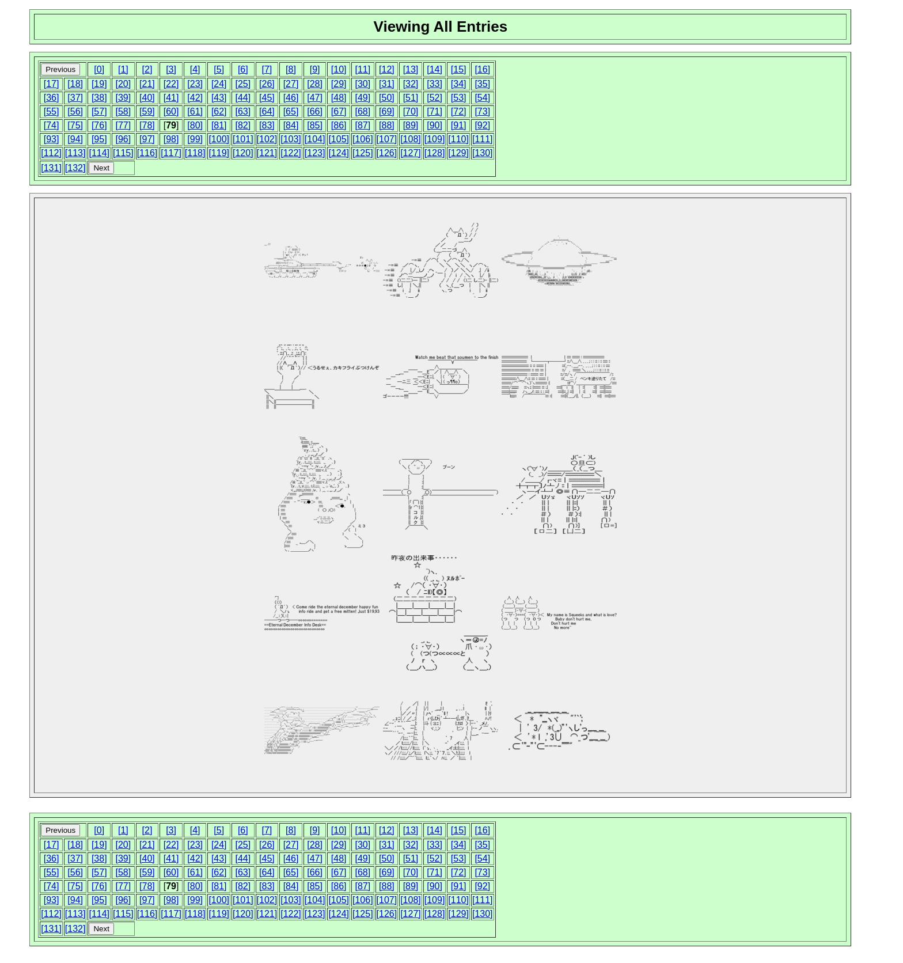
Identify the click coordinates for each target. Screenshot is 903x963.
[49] (362, 98)
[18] (75, 84)
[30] (362, 84)
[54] (482, 98)
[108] (410, 139)
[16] (482, 69)
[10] (339, 69)
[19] (99, 84)
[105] (338, 139)
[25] (243, 84)
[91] (458, 125)
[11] (362, 69)
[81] (219, 125)
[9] (315, 69)
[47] (314, 98)
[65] (291, 111)
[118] (195, 153)
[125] (362, 153)
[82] (243, 125)
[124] (338, 153)
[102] (267, 139)
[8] (291, 69)
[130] (482, 153)
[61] (195, 111)
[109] (434, 139)
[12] (386, 69)
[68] (362, 111)
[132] (75, 168)
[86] (339, 125)
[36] (51, 98)
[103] (290, 139)
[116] (147, 153)
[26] (267, 84)
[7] (267, 69)
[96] (123, 139)
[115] (123, 153)
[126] (387, 153)
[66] (314, 111)
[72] (458, 111)
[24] (219, 84)
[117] (171, 153)
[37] (75, 98)
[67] (339, 111)
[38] (99, 98)
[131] (51, 168)
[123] (315, 153)
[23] (195, 84)
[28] (314, 84)
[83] (267, 125)
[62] (219, 111)
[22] (171, 84)
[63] (243, 111)
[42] (195, 98)
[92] (482, 125)
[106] (362, 139)
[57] (99, 111)
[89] (411, 125)
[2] (147, 69)
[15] (458, 69)
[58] (123, 111)
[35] (482, 84)
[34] (458, 84)
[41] (171, 98)
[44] (243, 98)
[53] (458, 98)
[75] (75, 125)
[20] (123, 84)
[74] (51, 125)
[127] (410, 153)
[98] (171, 139)
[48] (339, 98)
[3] (171, 69)
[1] (123, 69)
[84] (291, 125)
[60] (171, 111)
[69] (386, 111)
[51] (411, 98)
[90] (434, 125)
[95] (99, 139)
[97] (147, 139)
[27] (291, 84)
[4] (195, 69)
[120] (243, 153)
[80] (195, 125)
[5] (219, 69)
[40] (147, 98)
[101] (243, 139)
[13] (411, 69)
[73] (482, 111)
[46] (291, 98)
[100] (218, 139)
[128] (434, 153)
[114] (99, 153)
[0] (99, 69)
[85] (314, 125)
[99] (195, 139)
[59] (147, 111)
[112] (51, 153)
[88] (386, 125)
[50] (386, 98)
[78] (147, 125)
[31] (386, 84)
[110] (458, 139)
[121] (267, 153)
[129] (458, 153)
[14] (434, 69)
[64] (267, 111)
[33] (434, 84)
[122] (290, 153)
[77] (123, 125)
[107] (387, 139)
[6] (243, 69)
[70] (411, 111)
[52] (434, 98)
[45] (267, 98)
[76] (99, 125)
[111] (482, 139)
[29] (339, 84)
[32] (411, 84)
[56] (75, 111)
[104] (315, 139)
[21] (147, 84)
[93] (51, 139)
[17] (51, 84)
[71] (434, 111)
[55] (51, 111)
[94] (75, 139)
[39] (123, 98)
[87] (362, 125)
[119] (218, 153)
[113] (75, 153)
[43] (219, 98)
